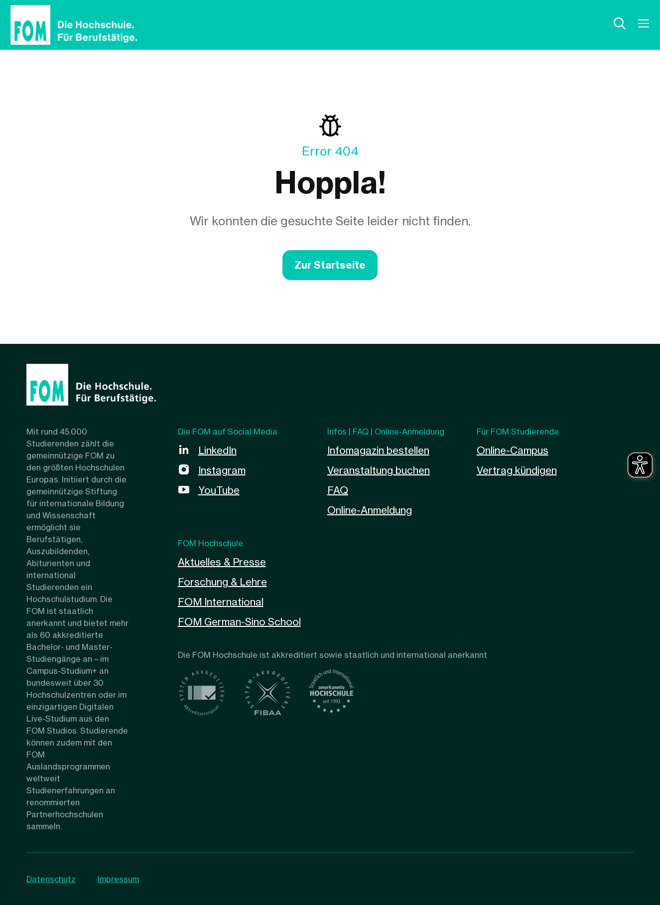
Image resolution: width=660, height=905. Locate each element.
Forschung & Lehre (222, 582)
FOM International (221, 602)
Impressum (118, 879)
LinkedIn (217, 450)
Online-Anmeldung (369, 510)
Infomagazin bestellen (378, 450)
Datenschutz (51, 879)
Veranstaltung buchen (378, 470)
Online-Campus (512, 450)
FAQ (337, 490)
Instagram (222, 470)
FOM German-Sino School (239, 621)
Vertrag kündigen (517, 470)
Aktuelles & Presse (222, 562)
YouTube (219, 490)
